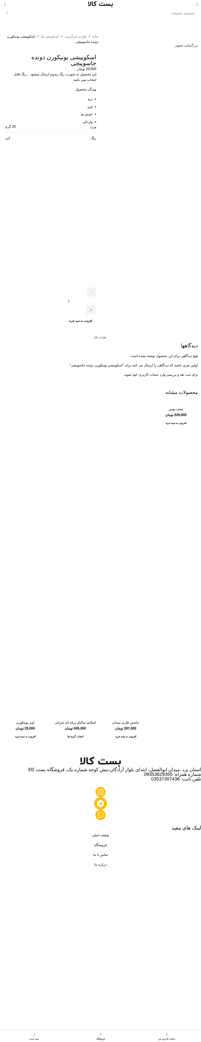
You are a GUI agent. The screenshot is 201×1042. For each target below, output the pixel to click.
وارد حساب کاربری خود (148, 374)
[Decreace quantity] (91, 292)
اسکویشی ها (49, 36)
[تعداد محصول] (67, 301)
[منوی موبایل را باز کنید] (197, 4)
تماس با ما (100, 854)
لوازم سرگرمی (75, 36)
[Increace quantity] (91, 309)
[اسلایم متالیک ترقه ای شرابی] (75, 559)
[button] (176, 423)
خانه (95, 36)
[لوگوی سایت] (100, 4)
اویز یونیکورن (25, 722)
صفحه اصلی (100, 835)
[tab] (100, 337)
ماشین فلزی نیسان (125, 722)
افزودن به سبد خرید (80, 320)
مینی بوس (176, 409)
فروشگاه (100, 845)
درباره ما (100, 864)
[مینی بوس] (176, 402)
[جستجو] (100, 13)
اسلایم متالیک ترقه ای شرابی (75, 722)
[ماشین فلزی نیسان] (126, 559)
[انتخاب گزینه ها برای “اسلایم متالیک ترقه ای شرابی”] (75, 736)
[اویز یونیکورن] (25, 559)
